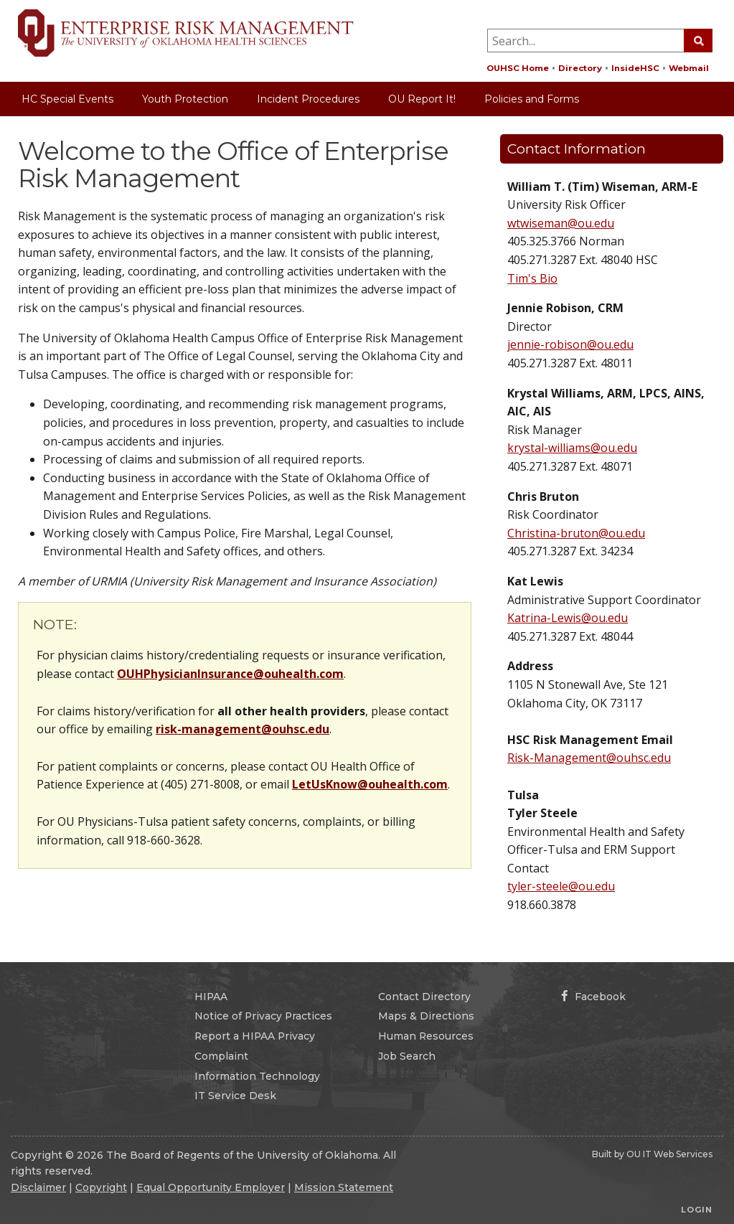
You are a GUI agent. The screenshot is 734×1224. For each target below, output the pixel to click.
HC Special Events (67, 99)
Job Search (407, 1056)
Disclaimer (38, 1187)
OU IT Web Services (669, 1154)
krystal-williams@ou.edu (572, 448)
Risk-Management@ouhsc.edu (589, 758)
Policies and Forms (531, 99)
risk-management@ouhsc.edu (242, 729)
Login (696, 1210)
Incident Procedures (308, 99)
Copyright (101, 1187)
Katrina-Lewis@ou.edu (567, 618)
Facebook (593, 996)
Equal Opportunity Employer (210, 1187)
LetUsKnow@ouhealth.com (370, 784)
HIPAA (210, 996)
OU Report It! (422, 99)
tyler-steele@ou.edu (561, 886)
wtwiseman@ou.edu (560, 223)
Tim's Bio (532, 278)
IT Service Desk (235, 1095)
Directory (580, 68)
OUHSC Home (517, 68)
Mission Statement (343, 1187)
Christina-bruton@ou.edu (576, 533)
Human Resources (426, 1036)
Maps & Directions (426, 1016)
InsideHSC (635, 68)
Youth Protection (185, 99)
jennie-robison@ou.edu (570, 344)
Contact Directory (424, 996)
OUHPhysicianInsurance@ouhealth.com (230, 674)
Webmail (689, 68)
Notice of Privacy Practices (263, 1016)
